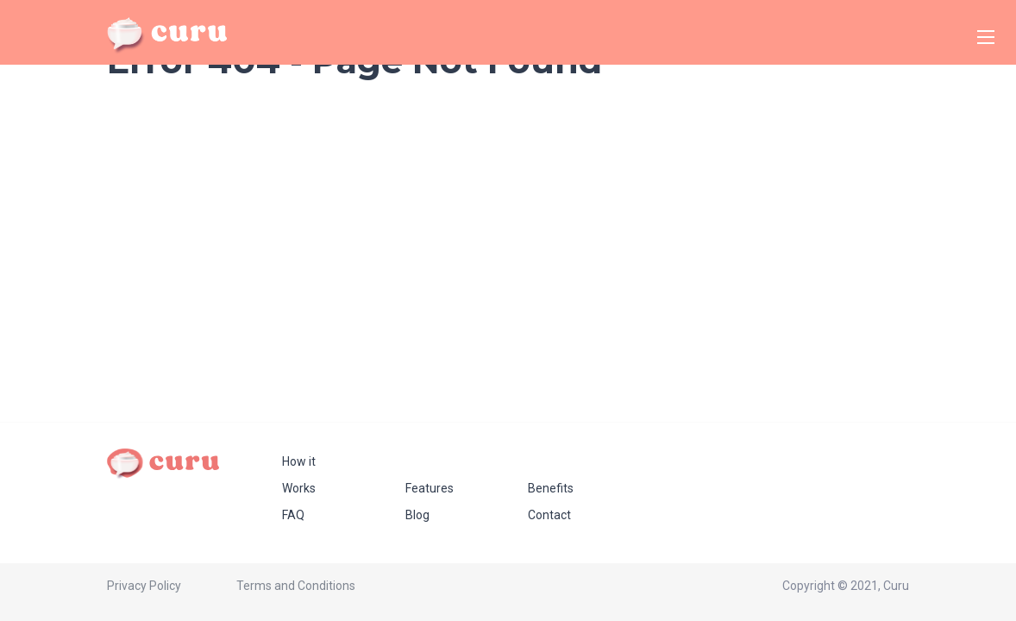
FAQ (293, 515)
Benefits (551, 488)
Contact (549, 515)
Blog (417, 515)
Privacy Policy (144, 586)
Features (429, 488)
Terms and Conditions (295, 586)
